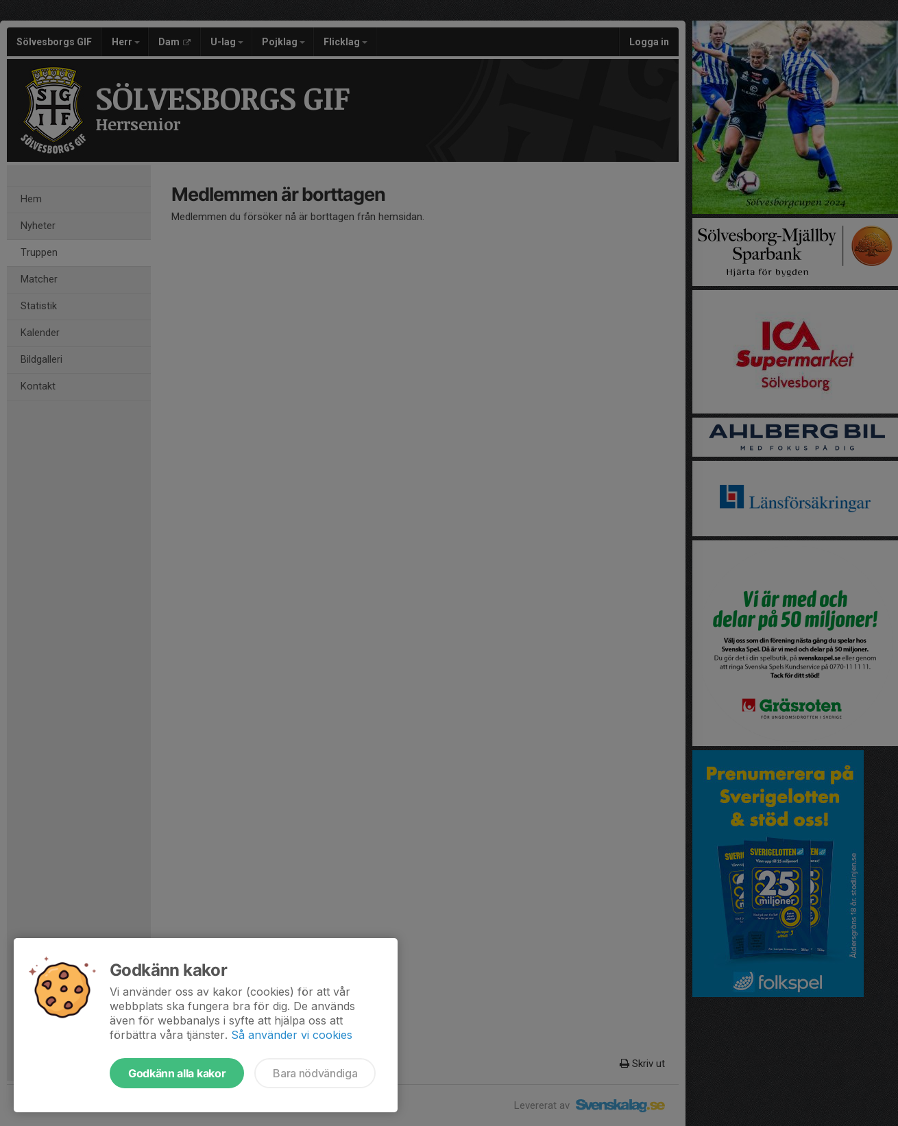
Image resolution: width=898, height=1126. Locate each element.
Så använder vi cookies (291, 1035)
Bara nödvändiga (315, 1073)
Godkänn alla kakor (177, 1073)
